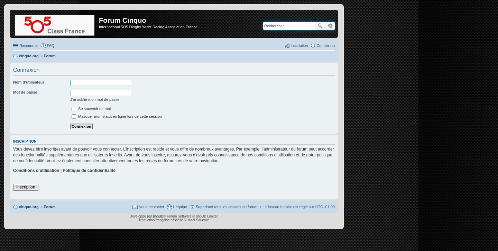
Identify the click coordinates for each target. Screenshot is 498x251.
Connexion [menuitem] (325, 46)
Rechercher (320, 26)
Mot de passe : (26, 92)
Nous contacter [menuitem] (151, 207)
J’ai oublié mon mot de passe (94, 99)
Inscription (25, 187)
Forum (50, 207)
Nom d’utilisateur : (30, 82)
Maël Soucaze (198, 220)
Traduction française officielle (160, 220)
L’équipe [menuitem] (180, 207)
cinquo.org (29, 207)
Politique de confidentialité (89, 170)
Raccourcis (28, 46)
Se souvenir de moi (91, 109)
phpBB (158, 216)
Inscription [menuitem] (299, 46)
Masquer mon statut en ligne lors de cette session (117, 116)
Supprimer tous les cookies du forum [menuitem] (227, 207)
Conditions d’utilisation (36, 170)
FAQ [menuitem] (50, 46)
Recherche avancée (330, 26)
